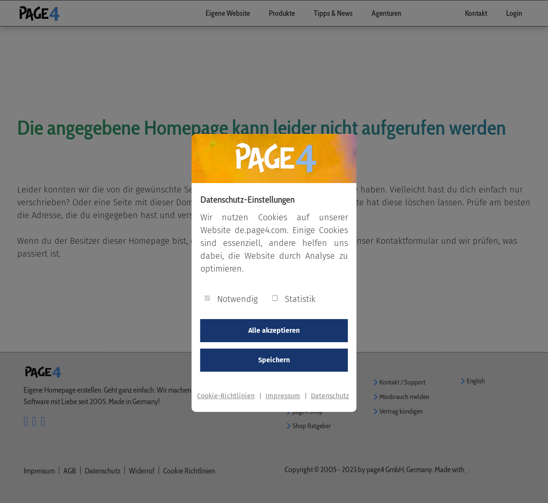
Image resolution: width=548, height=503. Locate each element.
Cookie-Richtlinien (226, 396)
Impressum (282, 396)
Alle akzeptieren (274, 330)
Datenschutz (330, 396)
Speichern (274, 360)
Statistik (300, 299)
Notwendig (237, 299)
